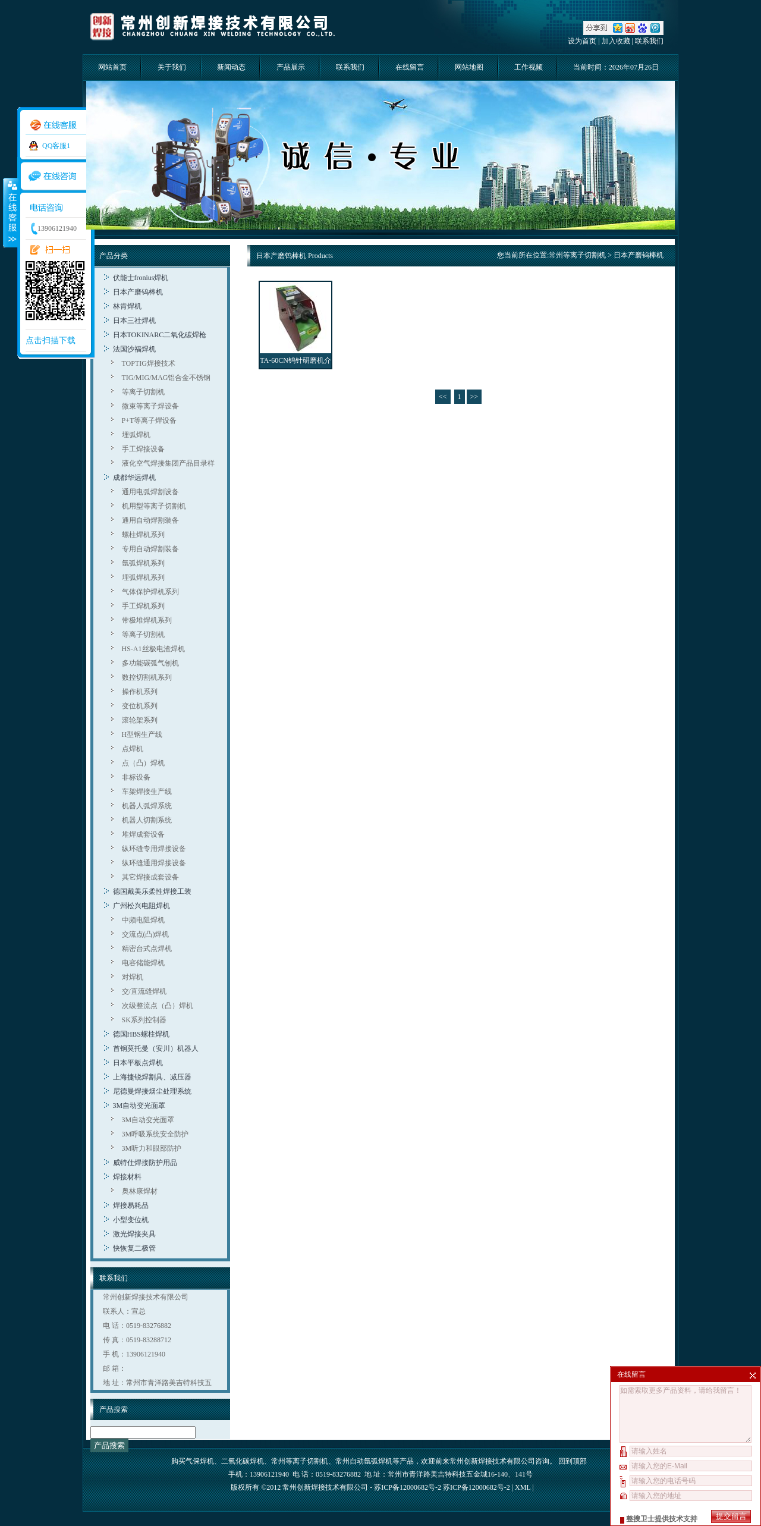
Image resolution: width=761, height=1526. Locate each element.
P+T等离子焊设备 (149, 420)
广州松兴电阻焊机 (141, 906)
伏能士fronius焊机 (141, 278)
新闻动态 (231, 67)
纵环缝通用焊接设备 (154, 863)
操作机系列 (140, 691)
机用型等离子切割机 (154, 506)
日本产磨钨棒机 (138, 292)
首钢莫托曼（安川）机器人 (156, 1048)
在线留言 (409, 67)
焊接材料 (127, 1177)
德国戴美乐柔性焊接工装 (152, 891)
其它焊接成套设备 (150, 877)
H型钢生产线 (142, 734)
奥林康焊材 (140, 1191)
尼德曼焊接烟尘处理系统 (152, 1091)
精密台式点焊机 (147, 948)
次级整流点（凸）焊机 (157, 1005)
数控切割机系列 (147, 677)
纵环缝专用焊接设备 (154, 848)
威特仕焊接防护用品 (145, 1162)
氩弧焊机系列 (143, 563)
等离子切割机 (143, 392)
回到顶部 (572, 1461)
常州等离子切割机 (577, 255)
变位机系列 (140, 706)
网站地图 (469, 67)
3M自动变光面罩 (139, 1105)
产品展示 (290, 67)
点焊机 (132, 749)
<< (443, 397)
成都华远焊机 (134, 477)
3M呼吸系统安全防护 (155, 1134)
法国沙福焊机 (134, 349)
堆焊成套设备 (143, 834)
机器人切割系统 (147, 820)
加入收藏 (616, 41)
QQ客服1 (56, 146)
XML (522, 1487)
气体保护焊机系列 (150, 592)
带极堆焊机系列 (147, 620)
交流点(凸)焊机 (145, 934)
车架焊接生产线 (147, 791)
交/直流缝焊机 (144, 991)
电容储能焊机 (143, 963)
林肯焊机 (127, 306)
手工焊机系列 (143, 606)
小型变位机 (131, 1220)
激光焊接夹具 (134, 1234)
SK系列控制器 (144, 1020)
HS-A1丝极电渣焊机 (153, 649)
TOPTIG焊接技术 (148, 363)
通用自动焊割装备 (150, 520)
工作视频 (528, 67)
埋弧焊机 (136, 435)
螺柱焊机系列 (143, 534)
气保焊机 (199, 1461)
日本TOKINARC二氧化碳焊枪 (160, 335)
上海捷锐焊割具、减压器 (152, 1077)
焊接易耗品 (131, 1205)
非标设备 (136, 777)
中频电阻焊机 (143, 920)
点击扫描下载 (51, 340)
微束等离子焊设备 (150, 406)
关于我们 (172, 67)
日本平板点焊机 (138, 1063)
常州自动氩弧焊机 (363, 1461)
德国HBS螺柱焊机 (141, 1034)
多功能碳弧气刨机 (150, 663)
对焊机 (132, 977)
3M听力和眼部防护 (152, 1148)
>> (474, 397)
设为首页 (582, 41)
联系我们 (649, 41)
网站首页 (112, 67)
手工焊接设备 (143, 449)
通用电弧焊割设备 (150, 492)
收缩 (10, 212)
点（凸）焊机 (143, 763)
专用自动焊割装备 (150, 549)
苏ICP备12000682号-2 (476, 1487)
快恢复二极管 (134, 1248)
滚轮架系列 (140, 720)
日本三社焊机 (134, 320)
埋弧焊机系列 (143, 577)
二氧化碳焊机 (242, 1461)
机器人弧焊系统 (147, 806)
